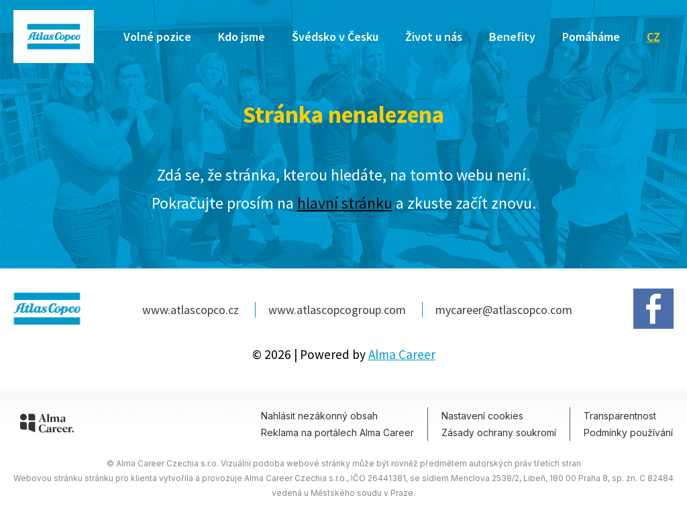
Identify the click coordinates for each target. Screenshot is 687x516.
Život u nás (433, 36)
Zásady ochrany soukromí (498, 432)
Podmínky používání (628, 432)
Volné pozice (157, 36)
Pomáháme (591, 36)
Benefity (512, 36)
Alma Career (401, 354)
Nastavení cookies (482, 415)
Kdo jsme (241, 36)
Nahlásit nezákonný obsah (319, 415)
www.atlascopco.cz (192, 309)
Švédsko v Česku (335, 36)
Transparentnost (620, 415)
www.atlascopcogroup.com (338, 309)
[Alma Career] (47, 425)
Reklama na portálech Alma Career (337, 432)
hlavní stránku (344, 203)
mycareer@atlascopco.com (503, 309)
